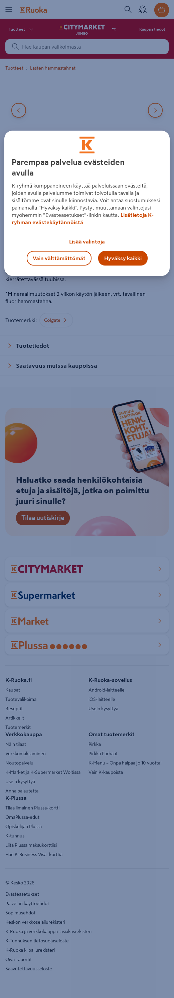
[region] (87, 203)
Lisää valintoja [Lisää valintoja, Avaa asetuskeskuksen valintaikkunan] (87, 242)
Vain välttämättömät (59, 258)
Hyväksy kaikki (123, 258)
